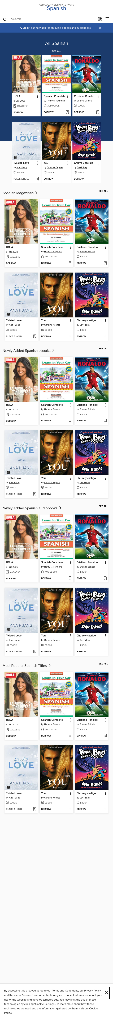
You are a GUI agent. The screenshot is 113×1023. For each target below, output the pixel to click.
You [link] (46, 163)
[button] (37, 96)
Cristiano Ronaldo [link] (84, 96)
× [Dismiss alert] (100, 28)
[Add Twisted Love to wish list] (37, 179)
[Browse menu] (107, 19)
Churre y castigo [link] (83, 163)
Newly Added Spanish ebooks (29, 351)
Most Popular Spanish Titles (27, 666)
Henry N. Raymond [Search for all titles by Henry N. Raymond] (56, 100)
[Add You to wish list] (67, 179)
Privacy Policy (92, 990)
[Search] (5, 19)
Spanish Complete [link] (54, 96)
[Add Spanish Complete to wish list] (67, 112)
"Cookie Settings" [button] (44, 1004)
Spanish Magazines (20, 193)
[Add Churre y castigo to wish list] (97, 179)
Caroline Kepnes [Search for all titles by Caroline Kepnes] (55, 167)
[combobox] (49, 19)
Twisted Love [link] (21, 163)
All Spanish (56, 43)
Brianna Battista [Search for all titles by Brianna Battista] (84, 100)
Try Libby (23, 28)
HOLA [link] (17, 96)
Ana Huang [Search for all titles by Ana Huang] (21, 167)
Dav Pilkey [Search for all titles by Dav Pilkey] (82, 167)
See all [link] (56, 51)
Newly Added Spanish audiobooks (32, 508)
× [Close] (107, 993)
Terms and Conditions (65, 990)
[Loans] (100, 19)
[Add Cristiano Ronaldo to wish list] (97, 112)
